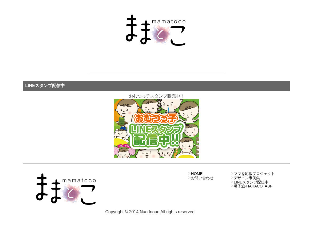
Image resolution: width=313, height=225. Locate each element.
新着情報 (119, 5)
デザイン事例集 (247, 178)
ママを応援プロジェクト (149, 5)
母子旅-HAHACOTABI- (253, 186)
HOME (197, 173)
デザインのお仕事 (179, 5)
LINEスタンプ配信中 (251, 182)
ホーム (100, 5)
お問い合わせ (200, 5)
